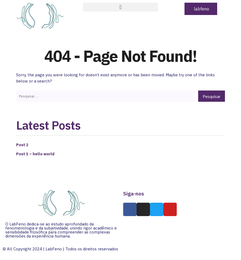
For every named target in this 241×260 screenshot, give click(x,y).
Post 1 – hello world (36, 152)
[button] (120, 7)
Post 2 (22, 143)
